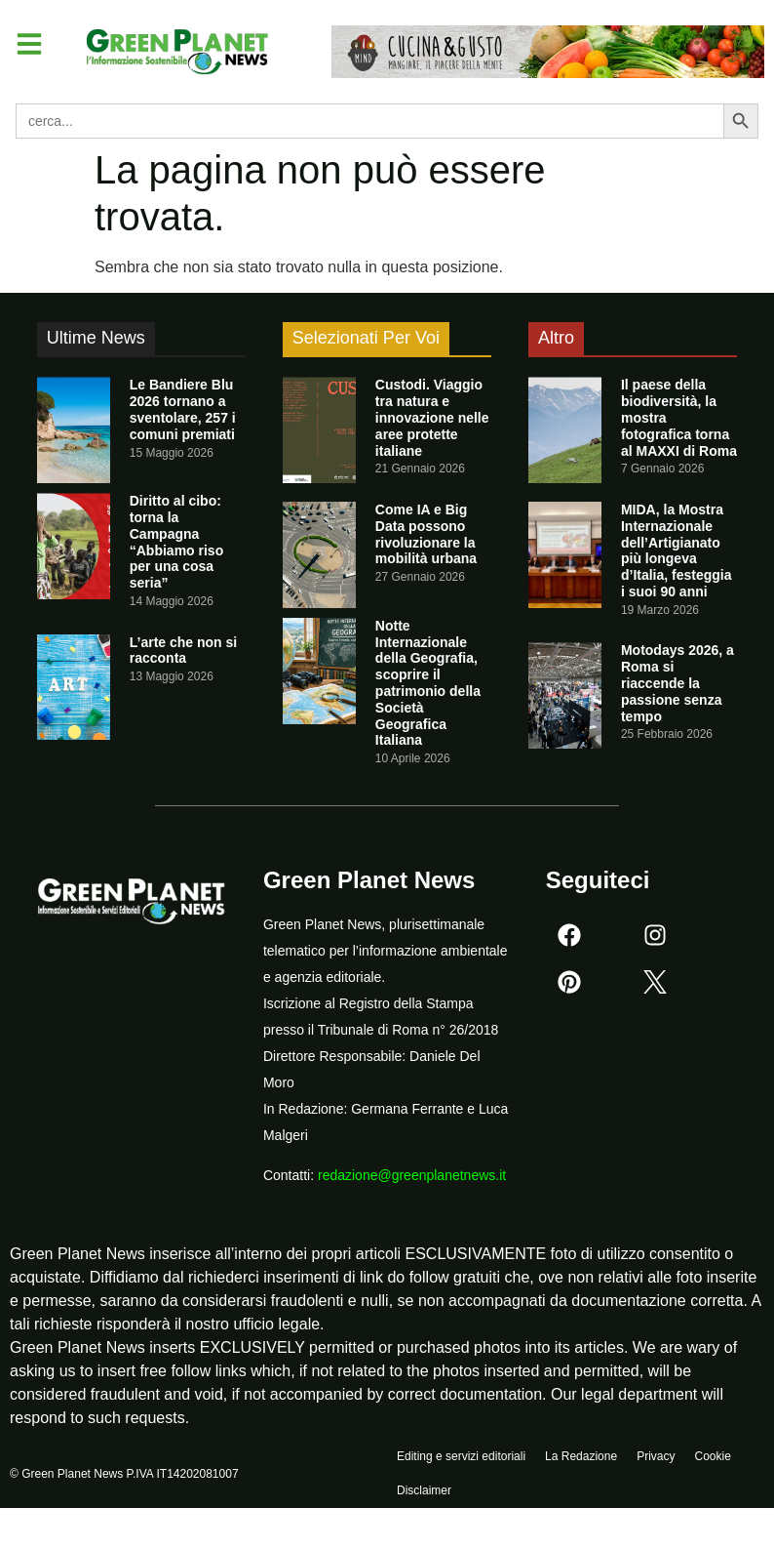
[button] (33, 46)
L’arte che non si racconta (183, 650)
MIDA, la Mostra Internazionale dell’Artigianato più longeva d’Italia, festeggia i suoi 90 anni (676, 550)
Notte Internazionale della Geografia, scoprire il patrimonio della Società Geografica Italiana (428, 683)
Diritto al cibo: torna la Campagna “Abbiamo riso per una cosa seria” (176, 542)
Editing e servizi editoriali (461, 1462)
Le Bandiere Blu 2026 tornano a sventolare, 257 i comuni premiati (183, 409)
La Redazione (581, 1462)
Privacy (656, 1462)
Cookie (712, 1462)
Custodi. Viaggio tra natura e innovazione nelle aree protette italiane (432, 417)
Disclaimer (424, 1507)
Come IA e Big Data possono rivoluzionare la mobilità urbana (426, 534)
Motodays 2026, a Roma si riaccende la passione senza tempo (677, 682)
